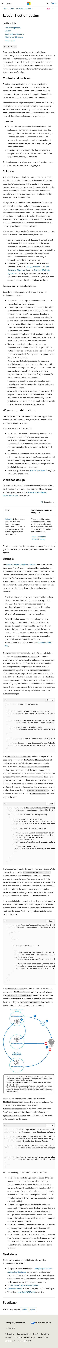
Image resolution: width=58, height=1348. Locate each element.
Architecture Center (23, 8)
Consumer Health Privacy (24, 1337)
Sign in (53, 3)
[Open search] (47, 3)
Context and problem (12, 27)
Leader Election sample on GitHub (20, 564)
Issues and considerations (14, 34)
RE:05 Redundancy (39, 536)
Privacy (7, 1337)
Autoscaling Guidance (16, 1272)
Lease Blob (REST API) (26, 1292)
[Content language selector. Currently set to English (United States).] (16, 1323)
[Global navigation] (2, 3)
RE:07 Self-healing (38, 539)
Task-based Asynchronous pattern (25, 1285)
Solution (8, 31)
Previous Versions (23, 1334)
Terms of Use (43, 1337)
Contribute (45, 1334)
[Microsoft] (29, 3)
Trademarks (9, 1341)
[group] (29, 727)
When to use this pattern (14, 37)
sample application (43, 1268)
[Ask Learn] (48, 9)
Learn (5, 8)
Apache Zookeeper (37, 470)
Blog (34, 1334)
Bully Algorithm (33, 266)
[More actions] (53, 9)
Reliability (8, 519)
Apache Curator (14, 1288)
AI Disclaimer (9, 1334)
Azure (12, 8)
